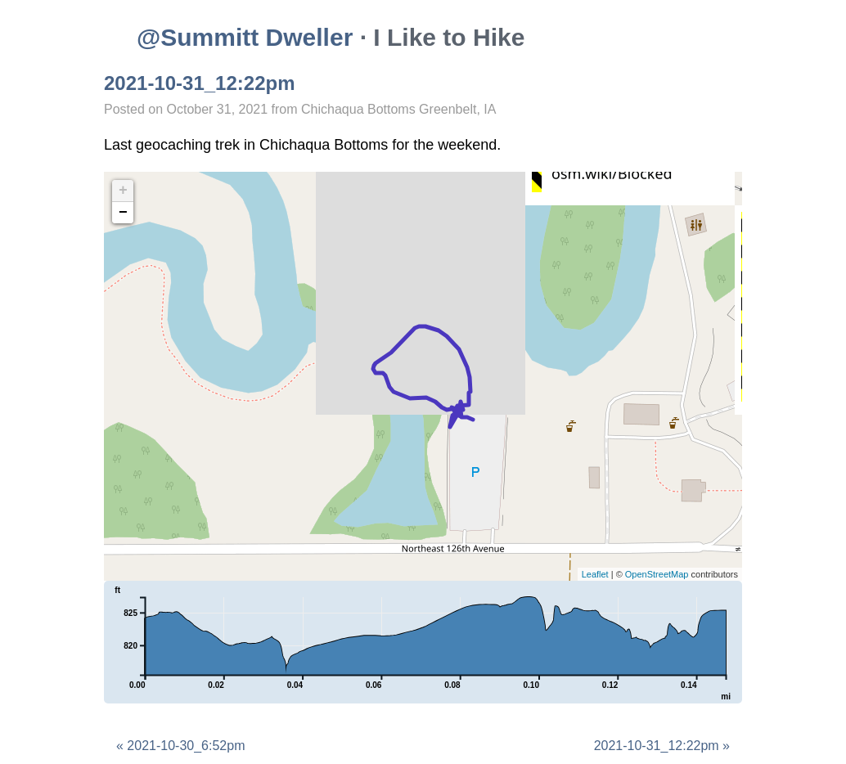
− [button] (123, 212)
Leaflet (595, 574)
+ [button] (123, 190)
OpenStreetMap (657, 574)
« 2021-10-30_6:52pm (180, 746)
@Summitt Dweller (245, 37)
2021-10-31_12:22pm (199, 83)
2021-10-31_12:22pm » (662, 746)
